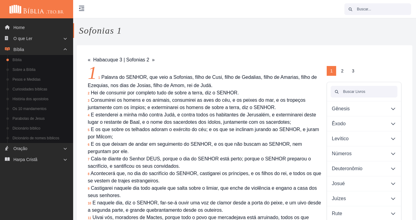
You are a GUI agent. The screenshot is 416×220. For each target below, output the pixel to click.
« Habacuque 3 (105, 59)
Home (15, 27)
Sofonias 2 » (140, 59)
